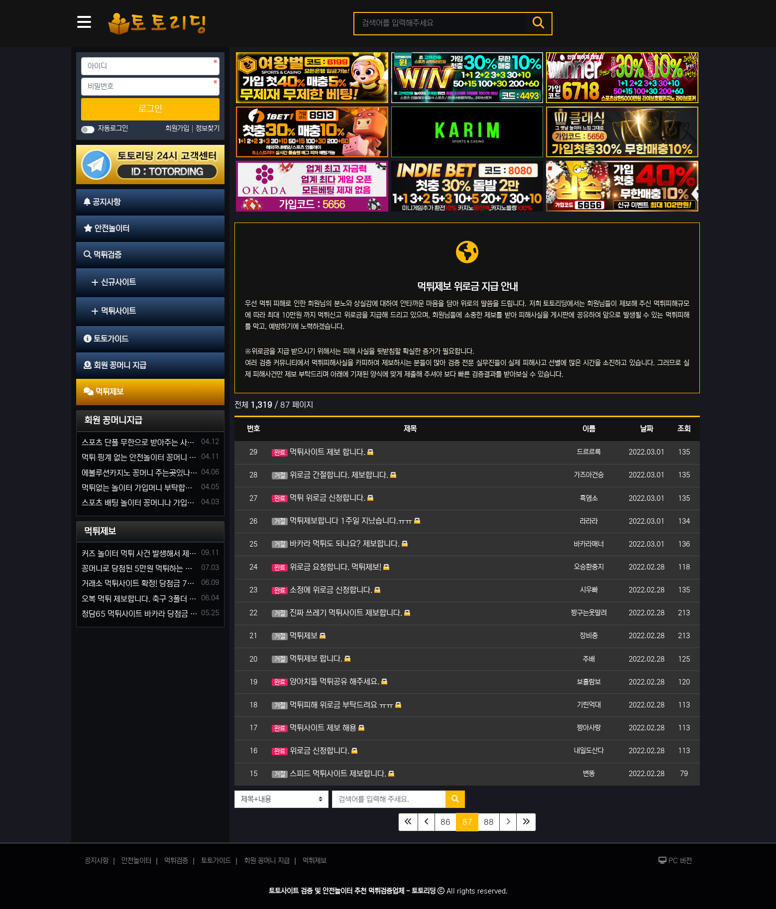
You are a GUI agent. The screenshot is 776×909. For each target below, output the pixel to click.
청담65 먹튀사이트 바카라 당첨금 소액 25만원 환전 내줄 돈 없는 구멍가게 (140, 613)
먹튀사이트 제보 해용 (318, 727)
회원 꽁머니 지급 (267, 861)
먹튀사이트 (113, 311)
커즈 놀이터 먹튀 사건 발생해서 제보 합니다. (140, 553)
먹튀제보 (299, 635)
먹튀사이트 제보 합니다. (322, 452)
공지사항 (97, 861)
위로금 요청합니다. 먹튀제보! (330, 567)
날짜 (646, 429)
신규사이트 (113, 282)
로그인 (150, 109)
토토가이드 (216, 861)
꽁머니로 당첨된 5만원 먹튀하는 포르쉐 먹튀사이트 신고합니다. (140, 568)
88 (489, 821)
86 (445, 821)
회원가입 (178, 128)
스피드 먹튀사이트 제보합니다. (333, 773)
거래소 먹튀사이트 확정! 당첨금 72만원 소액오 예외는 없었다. (140, 583)
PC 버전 (675, 861)
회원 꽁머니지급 (113, 421)
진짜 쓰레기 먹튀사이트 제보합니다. (341, 612)
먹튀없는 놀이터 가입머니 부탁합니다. (140, 487)
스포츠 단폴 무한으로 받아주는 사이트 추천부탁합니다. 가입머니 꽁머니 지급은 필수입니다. (140, 442)
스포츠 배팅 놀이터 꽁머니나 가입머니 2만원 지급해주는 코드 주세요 (140, 502)
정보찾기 (208, 128)
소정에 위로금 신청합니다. (326, 589)
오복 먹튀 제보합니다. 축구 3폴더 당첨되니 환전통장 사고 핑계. (140, 598)
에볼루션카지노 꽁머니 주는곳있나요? (140, 472)
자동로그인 (113, 128)
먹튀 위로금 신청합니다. (322, 497)
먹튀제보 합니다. (311, 658)
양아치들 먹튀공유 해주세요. (329, 681)
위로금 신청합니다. (314, 750)
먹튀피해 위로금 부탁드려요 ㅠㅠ (336, 704)
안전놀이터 (136, 861)
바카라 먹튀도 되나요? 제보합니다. (340, 543)
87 (470, 821)
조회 (683, 429)
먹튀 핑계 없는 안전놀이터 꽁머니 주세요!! (140, 457)
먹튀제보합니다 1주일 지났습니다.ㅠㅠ (346, 520)
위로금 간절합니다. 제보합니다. (334, 474)
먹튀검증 (176, 861)
